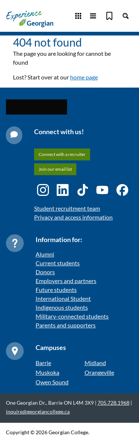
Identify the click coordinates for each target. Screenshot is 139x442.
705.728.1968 (113, 403)
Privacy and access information (73, 217)
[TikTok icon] (83, 190)
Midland (95, 362)
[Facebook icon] (122, 190)
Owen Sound (52, 381)
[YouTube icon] (102, 190)
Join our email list (55, 169)
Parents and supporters (66, 325)
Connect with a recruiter (62, 154)
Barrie (43, 362)
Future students (56, 289)
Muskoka (47, 372)
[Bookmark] (109, 16)
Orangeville (99, 372)
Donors (45, 271)
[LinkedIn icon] (63, 190)
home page (84, 77)
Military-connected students (72, 316)
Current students (58, 262)
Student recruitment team (67, 208)
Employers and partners (66, 280)
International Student (63, 298)
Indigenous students (62, 307)
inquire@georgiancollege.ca (38, 411)
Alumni (45, 254)
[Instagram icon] (43, 190)
